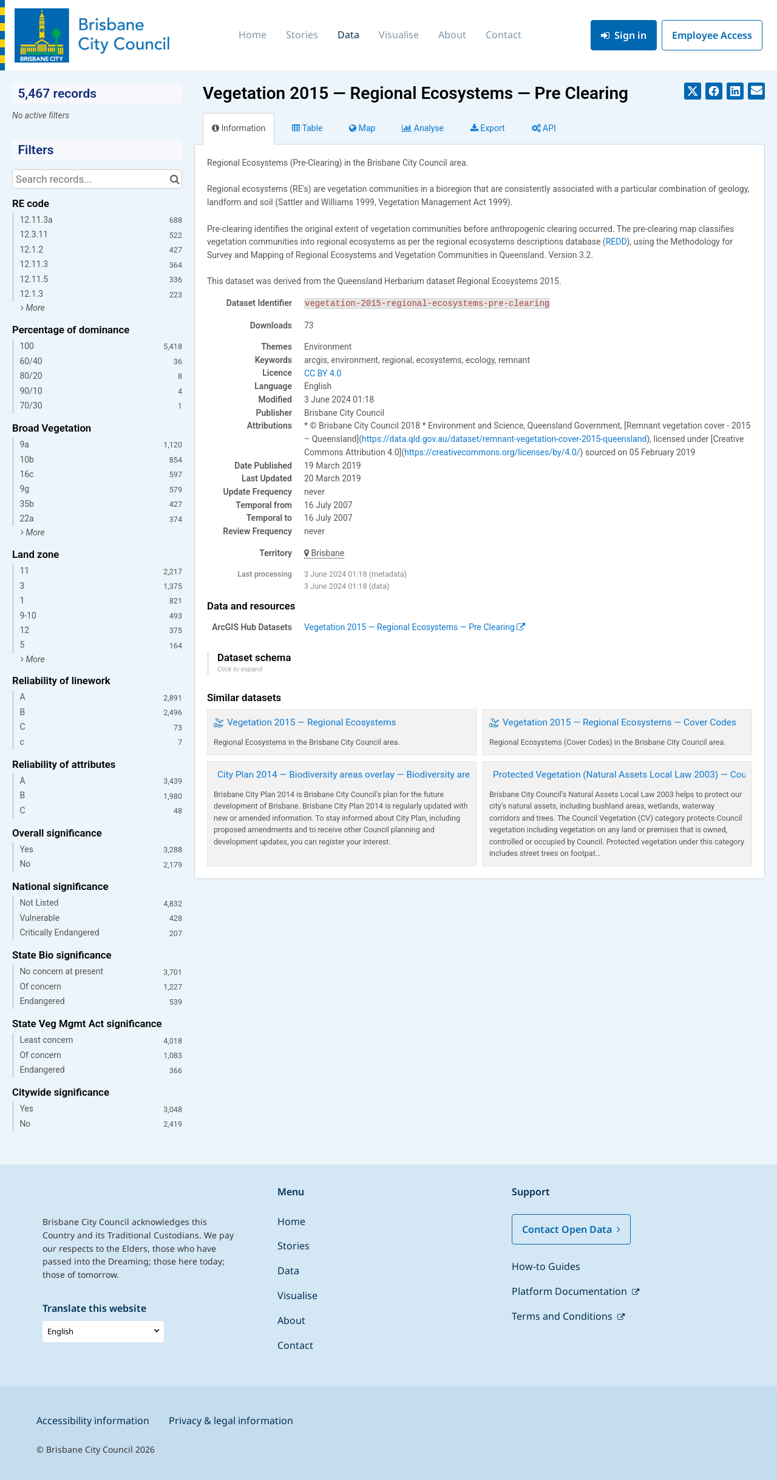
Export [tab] (487, 128)
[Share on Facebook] (713, 91)
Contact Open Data (571, 1229)
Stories (302, 34)
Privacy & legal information (231, 1420)
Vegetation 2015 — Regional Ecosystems (311, 722)
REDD (616, 241)
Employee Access (712, 35)
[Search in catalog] (174, 179)
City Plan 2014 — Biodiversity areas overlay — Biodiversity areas (348, 774)
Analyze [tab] (422, 128)
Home (252, 34)
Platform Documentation (570, 1291)
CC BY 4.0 (322, 373)
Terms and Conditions (563, 1316)
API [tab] (544, 128)
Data (348, 34)
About (452, 34)
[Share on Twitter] (692, 91)
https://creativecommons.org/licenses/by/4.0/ (492, 452)
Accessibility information (92, 1420)
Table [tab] (307, 128)
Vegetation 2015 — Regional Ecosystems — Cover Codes (619, 722)
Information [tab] (238, 128)
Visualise (399, 34)
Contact (503, 34)
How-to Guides (546, 1266)
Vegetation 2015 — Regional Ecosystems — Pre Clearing (414, 627)
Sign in (623, 35)
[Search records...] (97, 179)
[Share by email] (756, 91)
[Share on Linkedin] (735, 91)
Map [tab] (362, 128)
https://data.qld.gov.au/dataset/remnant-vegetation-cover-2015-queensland (504, 439)
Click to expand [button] (239, 669)
